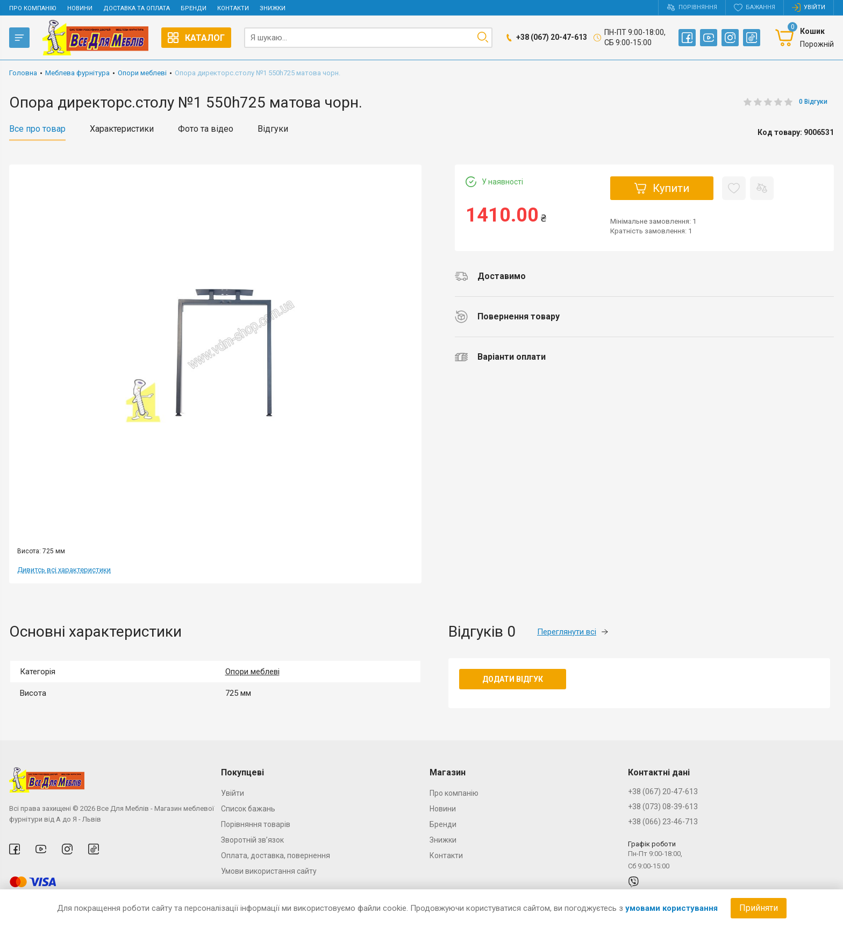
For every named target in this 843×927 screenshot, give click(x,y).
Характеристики (122, 129)
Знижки (272, 8)
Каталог (196, 37)
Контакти (233, 8)
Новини (79, 8)
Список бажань (248, 808)
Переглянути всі (572, 632)
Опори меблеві (252, 671)
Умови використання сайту (269, 871)
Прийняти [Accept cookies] (758, 908)
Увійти (232, 793)
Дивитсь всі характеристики (64, 570)
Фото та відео (205, 129)
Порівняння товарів (255, 824)
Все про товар (37, 129)
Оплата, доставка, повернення (275, 855)
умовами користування (671, 908)
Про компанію (32, 8)
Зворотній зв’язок (252, 840)
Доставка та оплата (136, 8)
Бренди (193, 8)
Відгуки (273, 129)
